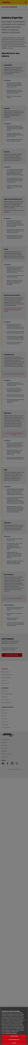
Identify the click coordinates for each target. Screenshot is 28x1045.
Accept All (14, 1043)
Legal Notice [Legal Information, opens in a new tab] (14, 1033)
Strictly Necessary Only (14, 1039)
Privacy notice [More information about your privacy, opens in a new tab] (8, 1033)
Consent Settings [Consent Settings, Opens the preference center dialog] (14, 1036)
